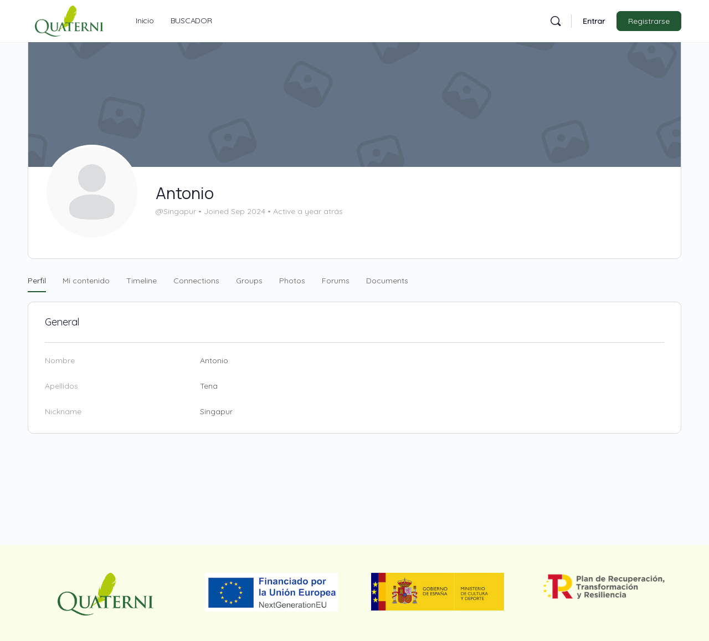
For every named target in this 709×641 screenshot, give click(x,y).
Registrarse (649, 21)
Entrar (594, 21)
